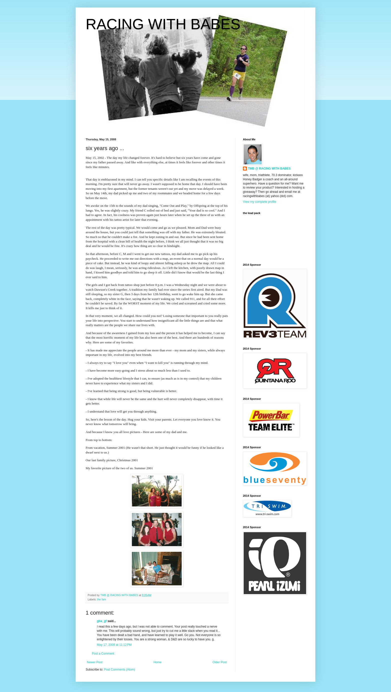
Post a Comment (103, 653)
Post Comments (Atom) (119, 669)
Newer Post (94, 662)
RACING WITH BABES (163, 24)
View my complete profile (259, 202)
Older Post (219, 662)
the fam (101, 599)
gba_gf (102, 621)
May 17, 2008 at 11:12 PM (114, 645)
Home (158, 662)
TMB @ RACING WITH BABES (269, 168)
